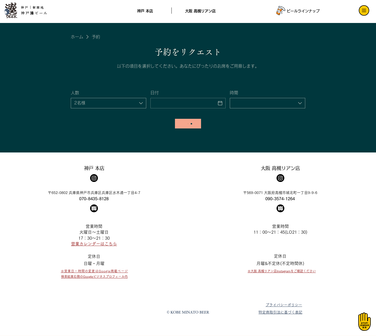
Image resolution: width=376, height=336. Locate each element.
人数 (75, 93)
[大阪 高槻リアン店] (200, 11)
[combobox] (108, 103)
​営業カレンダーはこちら (94, 244)
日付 (154, 93)
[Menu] (364, 10)
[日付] (183, 103)
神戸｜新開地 (32, 7)
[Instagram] (94, 178)
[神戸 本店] (145, 11)
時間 (234, 93)
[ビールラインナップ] (302, 11)
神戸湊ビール (34, 13)
